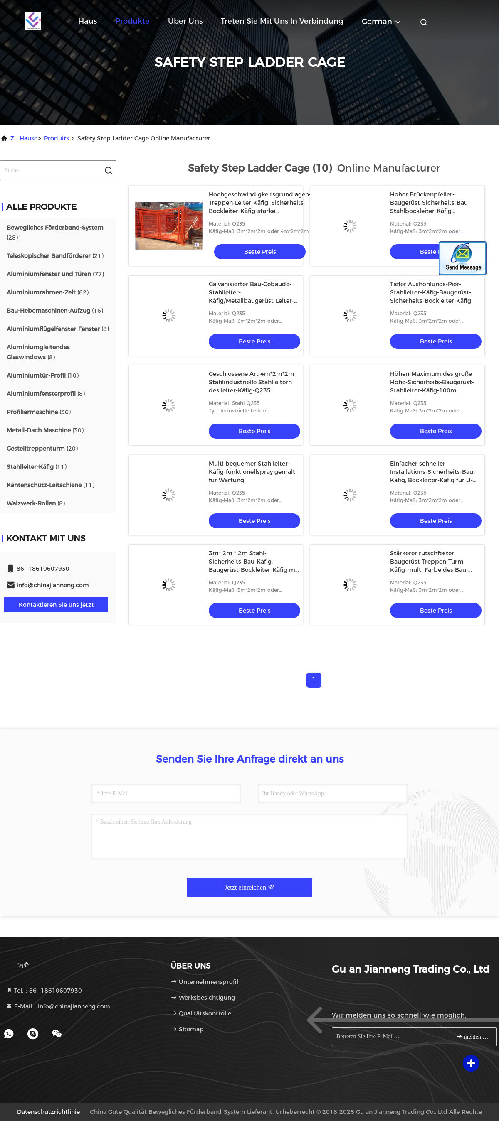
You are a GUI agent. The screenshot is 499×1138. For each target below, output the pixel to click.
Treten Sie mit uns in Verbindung (282, 21)
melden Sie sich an (472, 1036)
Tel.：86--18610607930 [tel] (44, 990)
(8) (58, 329)
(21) (55, 256)
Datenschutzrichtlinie (48, 1112)
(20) (42, 448)
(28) (55, 232)
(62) (48, 292)
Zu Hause (23, 138)
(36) (39, 412)
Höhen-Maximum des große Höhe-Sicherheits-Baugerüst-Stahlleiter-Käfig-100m (432, 382)
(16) (55, 310)
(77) (55, 274)
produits (56, 138)
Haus (87, 21)
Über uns (185, 21)
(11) (37, 467)
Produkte (132, 21)
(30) (45, 430)
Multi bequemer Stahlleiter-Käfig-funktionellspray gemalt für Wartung (252, 472)
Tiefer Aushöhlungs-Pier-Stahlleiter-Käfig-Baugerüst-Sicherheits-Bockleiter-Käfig (430, 292)
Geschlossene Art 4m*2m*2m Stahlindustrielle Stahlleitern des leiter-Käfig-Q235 (251, 382)
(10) (43, 375)
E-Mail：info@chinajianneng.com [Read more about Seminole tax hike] (58, 1006)
